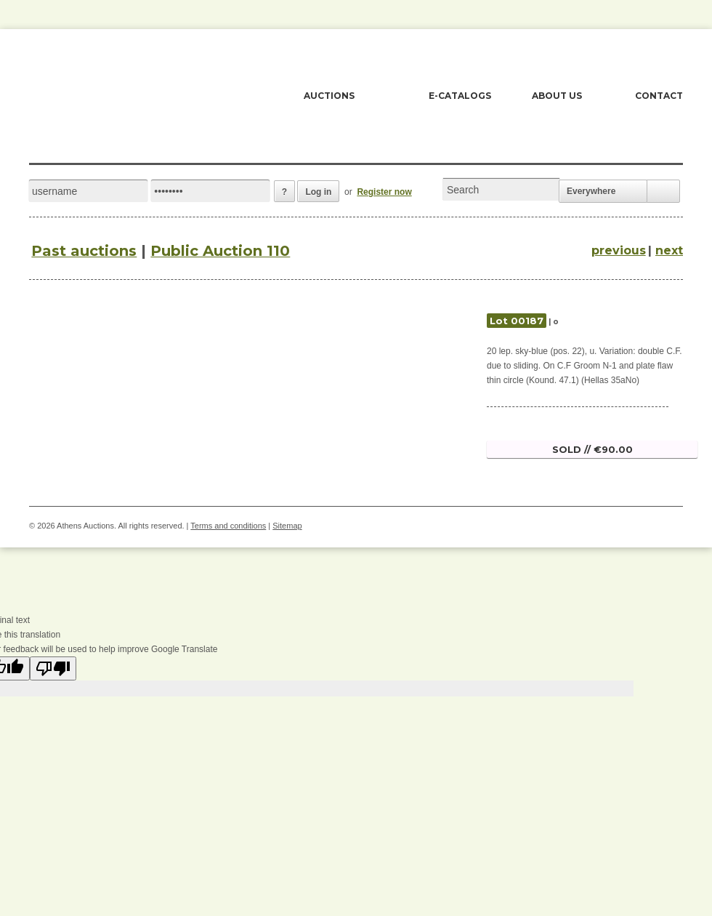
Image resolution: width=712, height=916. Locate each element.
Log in (318, 192)
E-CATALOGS (460, 95)
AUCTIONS (329, 95)
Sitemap (287, 525)
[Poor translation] (53, 668)
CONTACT (659, 95)
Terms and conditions (228, 525)
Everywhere (591, 191)
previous (618, 250)
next (669, 250)
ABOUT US (557, 95)
